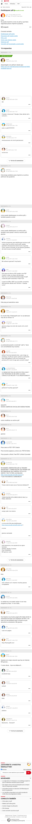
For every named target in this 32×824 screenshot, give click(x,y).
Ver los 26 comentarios (17, 560)
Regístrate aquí (8, 815)
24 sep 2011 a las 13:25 (11, 258)
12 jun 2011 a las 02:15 (11, 312)
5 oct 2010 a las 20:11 (11, 401)
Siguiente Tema (26, 7)
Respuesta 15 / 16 (6, 607)
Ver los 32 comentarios (17, 160)
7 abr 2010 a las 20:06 (11, 520)
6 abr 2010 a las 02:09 (11, 671)
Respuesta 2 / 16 (6, 166)
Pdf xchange (5, 808)
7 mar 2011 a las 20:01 (11, 240)
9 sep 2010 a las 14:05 (11, 61)
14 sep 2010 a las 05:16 (11, 613)
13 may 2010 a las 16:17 (12, 226)
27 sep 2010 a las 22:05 (11, 628)
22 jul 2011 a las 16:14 (11, 720)
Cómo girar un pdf (7, 801)
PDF (18, 3)
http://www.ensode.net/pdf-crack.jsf (12, 475)
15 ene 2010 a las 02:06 (11, 597)
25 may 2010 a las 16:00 (12, 211)
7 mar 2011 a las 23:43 (11, 298)
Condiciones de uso (22, 815)
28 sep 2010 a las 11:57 (11, 111)
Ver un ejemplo (27, 769)
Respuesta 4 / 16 (6, 221)
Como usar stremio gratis (8, 40)
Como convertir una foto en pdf (10, 810)
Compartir (5, 27)
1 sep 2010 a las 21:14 (11, 430)
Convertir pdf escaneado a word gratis (12, 44)
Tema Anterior (6, 7)
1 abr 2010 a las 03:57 (11, 508)
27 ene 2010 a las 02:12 (11, 494)
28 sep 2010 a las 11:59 (11, 125)
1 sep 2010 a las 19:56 (11, 416)
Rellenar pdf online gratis (8, 803)
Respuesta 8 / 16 (6, 396)
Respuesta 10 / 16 (6, 424)
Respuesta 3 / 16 (6, 206)
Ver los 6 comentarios (17, 731)
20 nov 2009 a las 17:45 (11, 464)
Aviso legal (24, 817)
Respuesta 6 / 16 (6, 306)
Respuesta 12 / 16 (6, 458)
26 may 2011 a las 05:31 (12, 708)
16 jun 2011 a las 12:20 (11, 385)
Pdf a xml (4, 38)
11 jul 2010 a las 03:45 (11, 683)
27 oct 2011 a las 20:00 (16, 16)
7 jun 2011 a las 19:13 (11, 443)
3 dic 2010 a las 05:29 (11, 352)
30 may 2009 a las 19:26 (12, 171)
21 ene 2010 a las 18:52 (11, 656)
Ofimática (12, 3)
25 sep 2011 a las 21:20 (11, 640)
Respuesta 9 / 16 (6, 411)
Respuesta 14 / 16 (6, 592)
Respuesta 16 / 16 (6, 651)
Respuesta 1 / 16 (6, 52)
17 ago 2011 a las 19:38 (11, 323)
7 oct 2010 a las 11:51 (11, 137)
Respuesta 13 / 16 (6, 565)
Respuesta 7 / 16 (6, 335)
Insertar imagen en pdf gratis (10, 806)
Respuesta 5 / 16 (6, 293)
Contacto (18, 817)
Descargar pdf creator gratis (9, 36)
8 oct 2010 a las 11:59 (11, 150)
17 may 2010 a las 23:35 (12, 570)
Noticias (4, 769)
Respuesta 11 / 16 (6, 438)
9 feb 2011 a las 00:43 (11, 369)
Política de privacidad (10, 817)
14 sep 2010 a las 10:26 (11, 99)
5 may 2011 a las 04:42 (11, 580)
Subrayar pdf (5, 42)
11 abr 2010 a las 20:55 (11, 543)
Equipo (15, 815)
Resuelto (17, 10)
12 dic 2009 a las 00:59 (11, 482)
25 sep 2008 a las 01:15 (11, 341)
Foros (6, 3)
